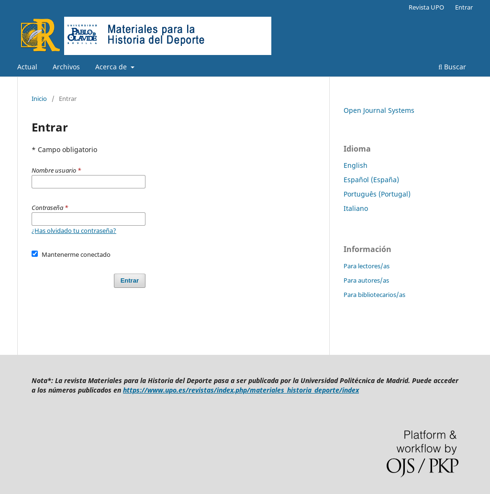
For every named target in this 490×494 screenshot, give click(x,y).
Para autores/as (366, 280)
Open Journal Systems (379, 110)
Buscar (452, 66)
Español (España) (371, 179)
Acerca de (112, 66)
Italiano (356, 208)
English (356, 165)
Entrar (464, 7)
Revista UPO (426, 7)
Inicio (39, 98)
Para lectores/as (367, 266)
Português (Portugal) (377, 193)
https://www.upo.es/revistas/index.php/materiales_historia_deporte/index (241, 390)
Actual (27, 66)
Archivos (66, 66)
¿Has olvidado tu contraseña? (74, 230)
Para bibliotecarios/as (374, 294)
